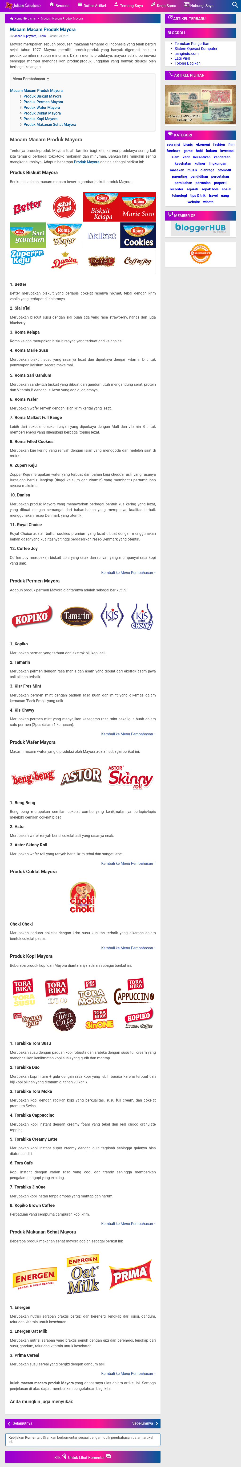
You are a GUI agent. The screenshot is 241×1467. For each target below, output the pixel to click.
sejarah (192, 189)
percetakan (220, 176)
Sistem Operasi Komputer (196, 48)
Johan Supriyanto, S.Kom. (30, 36)
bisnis (188, 144)
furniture (174, 151)
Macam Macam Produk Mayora (43, 29)
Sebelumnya (142, 1423)
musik (192, 170)
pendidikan (199, 176)
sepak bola (210, 189)
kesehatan (183, 163)
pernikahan (183, 183)
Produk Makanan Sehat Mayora (50, 124)
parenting (179, 176)
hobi (199, 151)
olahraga (207, 170)
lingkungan (217, 163)
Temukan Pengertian (192, 43)
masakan (177, 170)
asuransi (173, 144)
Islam (175, 157)
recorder (176, 189)
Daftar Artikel (91, 4)
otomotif (224, 170)
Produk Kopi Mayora (40, 119)
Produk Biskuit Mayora (42, 96)
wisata (208, 202)
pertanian (203, 183)
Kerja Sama (163, 4)
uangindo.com (187, 53)
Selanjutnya (22, 1423)
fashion (219, 144)
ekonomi (203, 144)
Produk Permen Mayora (43, 102)
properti (220, 183)
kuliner (199, 163)
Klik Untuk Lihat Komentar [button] (82, 1456)
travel (213, 195)
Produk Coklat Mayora (42, 113)
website (194, 202)
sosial (226, 189)
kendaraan (222, 157)
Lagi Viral (182, 58)
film (231, 144)
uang (225, 195)
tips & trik (197, 195)
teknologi (179, 195)
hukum (211, 151)
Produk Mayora (86, 162)
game (188, 151)
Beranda (59, 4)
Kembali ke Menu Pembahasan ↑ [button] (128, 572)
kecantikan (202, 157)
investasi (227, 151)
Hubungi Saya (199, 4)
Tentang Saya (128, 4)
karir (186, 157)
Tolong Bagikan (188, 63)
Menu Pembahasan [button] (31, 79)
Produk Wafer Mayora (42, 107)
